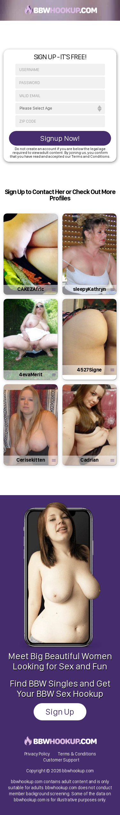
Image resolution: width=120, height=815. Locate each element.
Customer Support (61, 759)
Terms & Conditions (77, 753)
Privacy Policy (37, 753)
